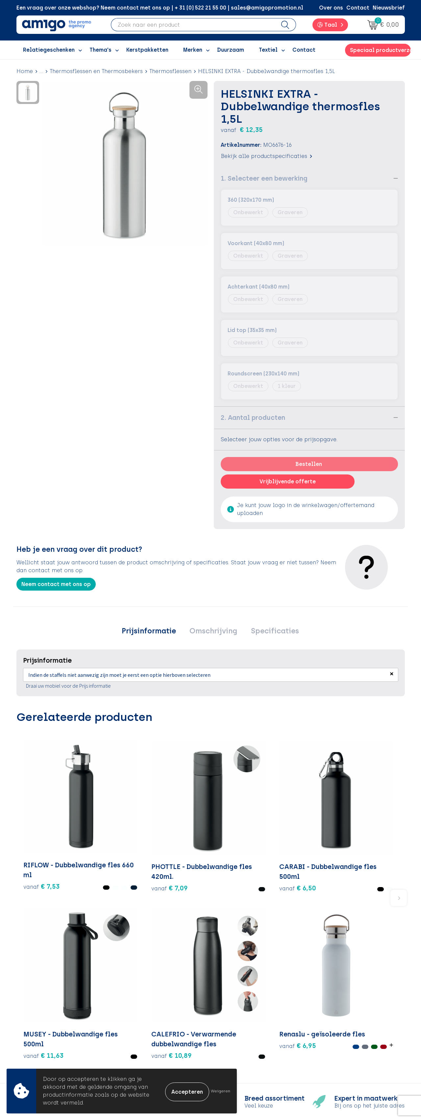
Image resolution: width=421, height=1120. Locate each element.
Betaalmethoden (243, 1009)
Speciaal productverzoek (380, 50)
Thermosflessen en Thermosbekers (96, 71)
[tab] (152, 632)
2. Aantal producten (253, 417)
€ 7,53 (34, 839)
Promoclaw (141, 1029)
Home (24, 71)
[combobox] (193, 24)
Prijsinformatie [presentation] (152, 631)
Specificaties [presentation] (271, 631)
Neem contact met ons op (56, 584)
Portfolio (137, 1049)
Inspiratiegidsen (147, 1019)
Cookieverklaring (339, 1009)
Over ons (331, 8)
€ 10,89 (302, 845)
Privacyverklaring (339, 1019)
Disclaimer (331, 1029)
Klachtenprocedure (246, 1029)
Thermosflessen (170, 71)
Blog (131, 1059)
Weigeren (220, 1091)
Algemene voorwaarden (348, 999)
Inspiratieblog (144, 1009)
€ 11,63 (237, 835)
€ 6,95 (358, 839)
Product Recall (240, 1039)
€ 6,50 (163, 839)
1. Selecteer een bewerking (264, 178)
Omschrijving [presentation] (213, 631)
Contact (357, 8)
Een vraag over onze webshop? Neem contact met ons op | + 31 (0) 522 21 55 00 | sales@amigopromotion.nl (159, 8)
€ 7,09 (106, 835)
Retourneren (237, 1019)
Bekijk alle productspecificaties (266, 156)
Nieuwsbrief (389, 8)
